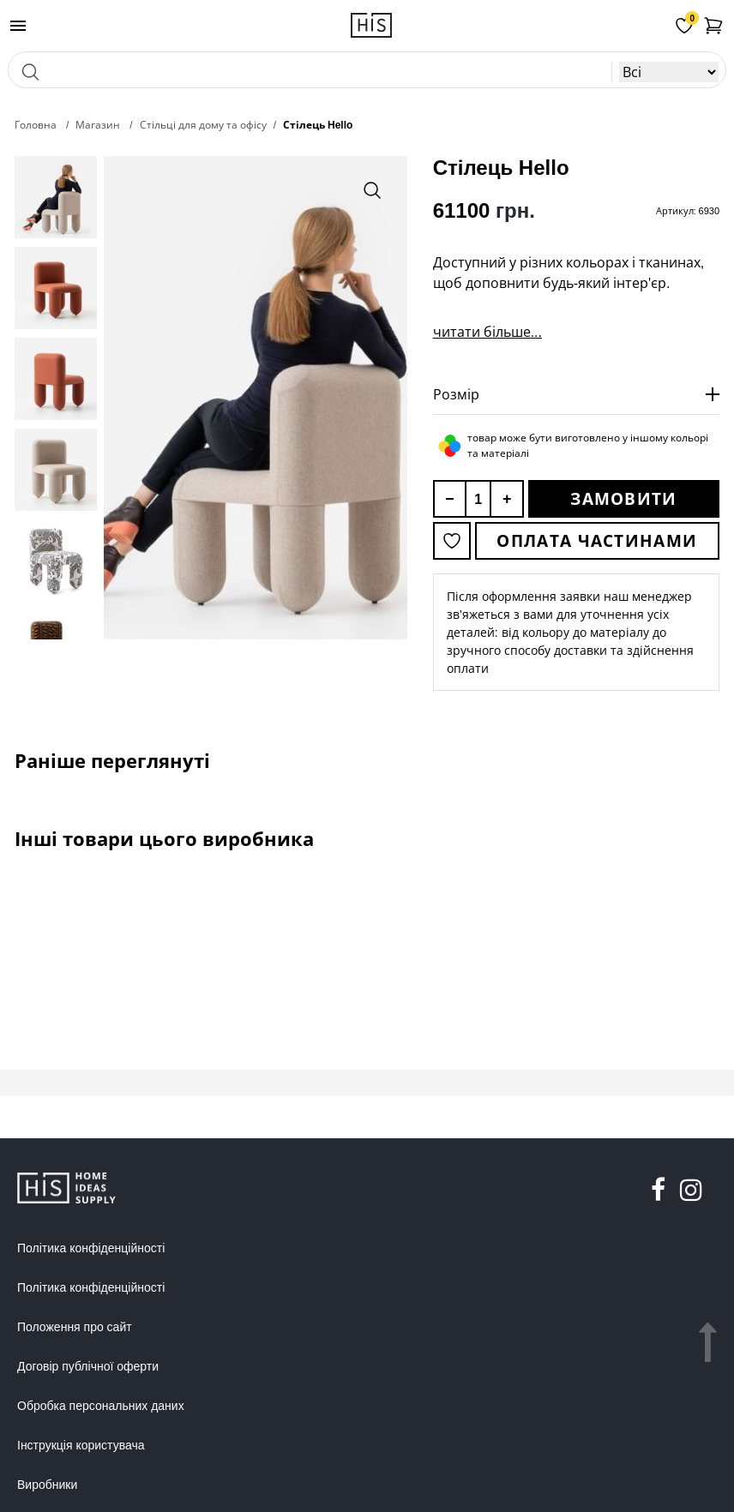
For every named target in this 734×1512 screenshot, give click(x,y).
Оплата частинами (596, 541)
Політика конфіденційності (91, 1248)
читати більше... (487, 332)
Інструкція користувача (80, 1445)
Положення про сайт (74, 1327)
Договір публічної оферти (88, 1366)
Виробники (47, 1484)
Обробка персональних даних (100, 1406)
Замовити (623, 499)
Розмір (456, 394)
